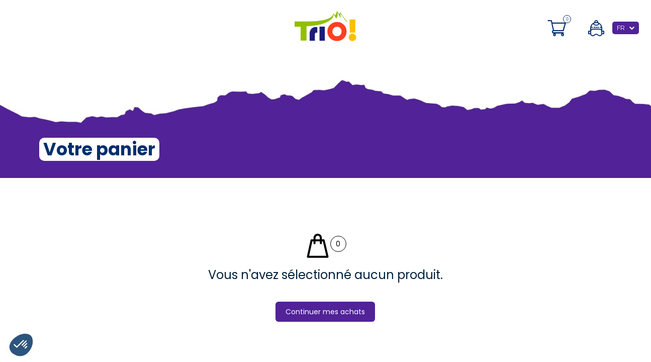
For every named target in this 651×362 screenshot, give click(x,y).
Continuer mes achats (325, 312)
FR (621, 28)
